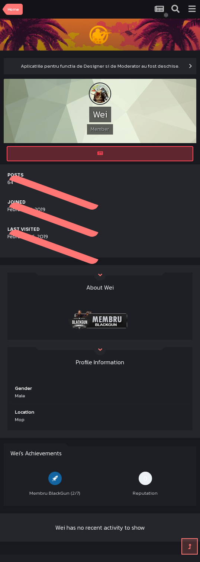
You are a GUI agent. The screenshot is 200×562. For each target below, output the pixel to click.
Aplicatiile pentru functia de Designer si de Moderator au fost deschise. (100, 66)
